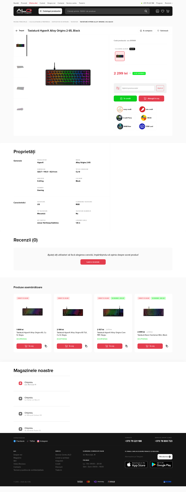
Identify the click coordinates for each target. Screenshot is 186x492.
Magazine (17, 458)
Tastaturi (74, 22)
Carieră (42, 3)
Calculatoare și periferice (39, 22)
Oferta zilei (33, 3)
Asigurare (59, 461)
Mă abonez (165, 456)
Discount (58, 467)
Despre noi (51, 3)
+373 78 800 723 (163, 441)
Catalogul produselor (50, 11)
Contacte (61, 3)
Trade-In (82, 3)
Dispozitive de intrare (60, 22)
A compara (146, 31)
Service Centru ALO (63, 455)
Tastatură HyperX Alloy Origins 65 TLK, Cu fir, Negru (72, 333)
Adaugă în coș (151, 98)
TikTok (31, 441)
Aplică (160, 88)
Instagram (42, 441)
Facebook (19, 441)
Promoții (24, 3)
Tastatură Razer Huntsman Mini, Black (152, 335)
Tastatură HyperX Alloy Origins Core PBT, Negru (111, 333)
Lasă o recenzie (93, 262)
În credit (125, 98)
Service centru (71, 3)
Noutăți (16, 3)
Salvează (162, 31)
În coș (29, 346)
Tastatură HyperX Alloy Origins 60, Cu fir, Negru (31, 333)
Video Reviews (20, 464)
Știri (15, 461)
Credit (57, 464)
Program (159, 3)
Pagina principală (20, 22)
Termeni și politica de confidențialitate (29, 470)
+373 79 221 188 (148, 3)
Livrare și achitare (62, 458)
